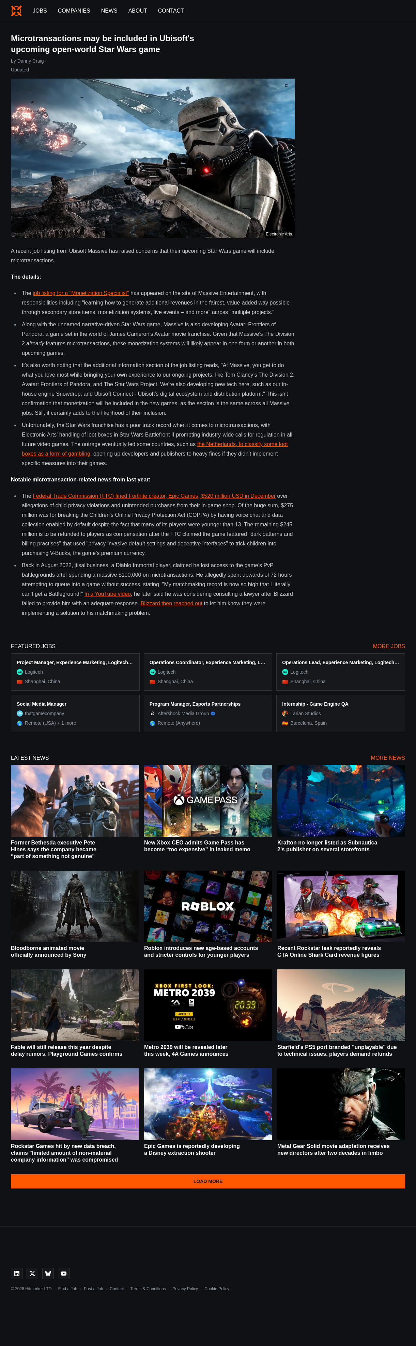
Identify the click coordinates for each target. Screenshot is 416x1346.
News (109, 11)
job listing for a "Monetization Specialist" (81, 293)
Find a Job (67, 1288)
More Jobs (389, 646)
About (137, 11)
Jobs (40, 11)
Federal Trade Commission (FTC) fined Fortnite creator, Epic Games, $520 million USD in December (154, 496)
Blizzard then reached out (171, 603)
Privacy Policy (185, 1288)
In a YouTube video (107, 594)
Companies (74, 11)
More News (388, 758)
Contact (171, 11)
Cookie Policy (216, 1288)
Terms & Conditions (148, 1288)
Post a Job (93, 1288)
